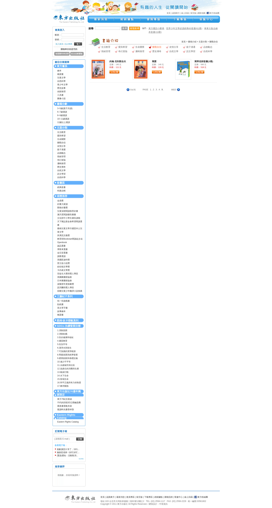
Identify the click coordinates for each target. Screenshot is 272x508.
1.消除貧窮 (62, 330)
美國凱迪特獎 (63, 260)
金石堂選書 (62, 253)
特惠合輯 (61, 191)
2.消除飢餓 (62, 334)
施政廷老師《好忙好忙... (68, 452)
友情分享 (61, 146)
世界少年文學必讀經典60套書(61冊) (184, 28)
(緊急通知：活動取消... (67, 455)
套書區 (61, 182)
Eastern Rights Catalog (66, 416)
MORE (81, 459)
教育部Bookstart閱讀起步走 (70, 239)
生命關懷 (61, 139)
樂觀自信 (61, 142)
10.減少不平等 (64, 361)
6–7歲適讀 (62, 112)
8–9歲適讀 (62, 115)
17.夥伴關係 (63, 386)
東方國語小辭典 (156, 28)
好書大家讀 (62, 204)
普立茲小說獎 (63, 263)
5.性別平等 (62, 344)
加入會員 (59, 44)
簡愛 (154, 61)
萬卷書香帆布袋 (64, 406)
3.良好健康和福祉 (65, 337)
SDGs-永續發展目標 (68, 325)
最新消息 (120, 497)
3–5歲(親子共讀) (65, 108)
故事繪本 (61, 311)
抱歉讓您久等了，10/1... (68, 449)
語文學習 (61, 174)
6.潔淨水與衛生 (64, 348)
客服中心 (178, 497)
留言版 (193, 13)
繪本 (59, 70)
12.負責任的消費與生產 (68, 368)
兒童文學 (61, 77)
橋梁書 (60, 74)
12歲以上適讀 (63, 122)
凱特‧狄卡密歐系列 (67, 320)
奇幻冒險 (61, 160)
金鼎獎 (60, 200)
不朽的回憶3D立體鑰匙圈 (69, 402)
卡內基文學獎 (63, 270)
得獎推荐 (62, 196)
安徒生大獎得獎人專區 (67, 273)
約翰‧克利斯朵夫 (117, 61)
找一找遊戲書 (63, 301)
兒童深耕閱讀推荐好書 (67, 211)
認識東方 (176, 13)
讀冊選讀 (61, 256)
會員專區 (130, 497)
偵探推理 (61, 91)
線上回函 (185, 13)
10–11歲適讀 (63, 119)
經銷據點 (158, 497)
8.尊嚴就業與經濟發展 (67, 355)
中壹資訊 (163, 504)
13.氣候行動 (63, 372)
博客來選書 (62, 249)
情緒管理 (61, 156)
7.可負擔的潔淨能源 (66, 351)
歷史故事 (61, 88)
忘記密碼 (68, 44)
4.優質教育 (62, 341)
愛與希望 (61, 135)
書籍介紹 (192, 41)
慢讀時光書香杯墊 (65, 409)
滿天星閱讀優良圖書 (66, 214)
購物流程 (168, 497)
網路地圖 (201, 13)
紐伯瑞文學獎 (63, 266)
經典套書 (61, 187)
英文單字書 (62, 308)
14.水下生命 (63, 375)
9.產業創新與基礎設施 (67, 358)
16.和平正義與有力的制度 (69, 382)
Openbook (62, 242)
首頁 (169, 13)
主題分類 (62, 127)
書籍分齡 (62, 103)
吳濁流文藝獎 (63, 235)
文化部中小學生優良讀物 (68, 218)
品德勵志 (61, 153)
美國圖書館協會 (64, 277)
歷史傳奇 (61, 167)
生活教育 (61, 132)
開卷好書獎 (62, 207)
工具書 (60, 95)
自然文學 (61, 170)
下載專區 (148, 497)
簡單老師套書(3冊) (203, 61)
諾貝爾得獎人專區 (65, 287)
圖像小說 (61, 98)
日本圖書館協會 (64, 280)
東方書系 (62, 66)
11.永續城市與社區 (66, 365)
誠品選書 (61, 246)
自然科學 (61, 81)
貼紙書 (60, 304)
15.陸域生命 (63, 379)
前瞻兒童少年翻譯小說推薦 (69, 291)
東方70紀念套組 (64, 399)
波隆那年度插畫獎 (65, 284)
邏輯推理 (61, 163)
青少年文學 (62, 84)
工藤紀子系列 (65, 296)
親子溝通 (61, 149)
